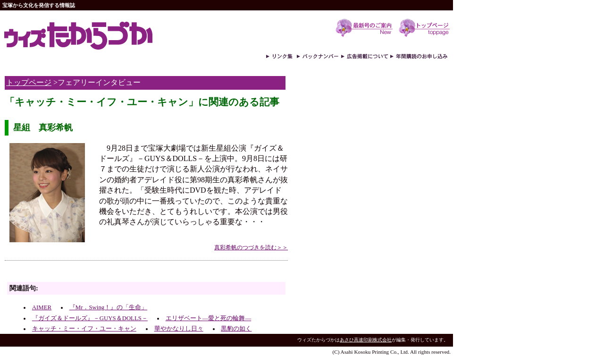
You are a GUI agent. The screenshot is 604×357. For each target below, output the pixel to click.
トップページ (28, 82)
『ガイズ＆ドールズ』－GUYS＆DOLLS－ (90, 318)
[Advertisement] (115, 273)
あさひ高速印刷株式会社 (366, 339)
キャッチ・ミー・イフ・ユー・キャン (84, 328)
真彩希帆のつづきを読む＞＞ (251, 247)
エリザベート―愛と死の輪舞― (209, 318)
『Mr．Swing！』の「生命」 (108, 307)
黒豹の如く (236, 328)
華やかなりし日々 (178, 328)
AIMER (41, 307)
